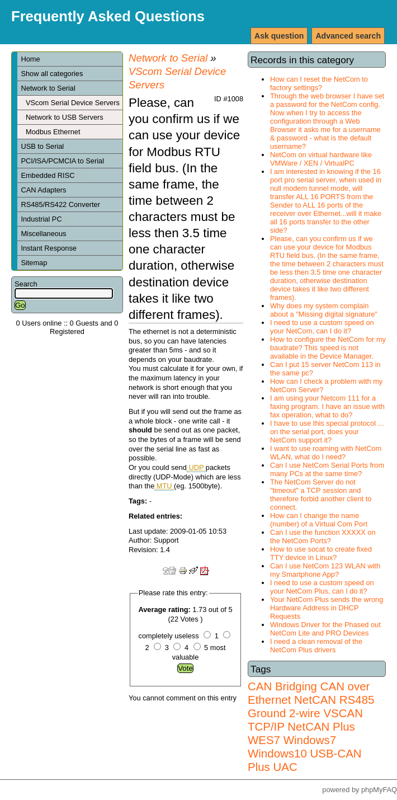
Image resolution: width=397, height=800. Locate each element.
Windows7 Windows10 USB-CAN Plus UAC (305, 753)
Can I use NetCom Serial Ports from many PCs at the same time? (327, 469)
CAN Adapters (43, 190)
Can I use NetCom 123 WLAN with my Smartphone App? (325, 570)
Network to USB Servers (64, 117)
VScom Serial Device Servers (73, 102)
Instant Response (49, 248)
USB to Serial (42, 146)
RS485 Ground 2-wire (311, 706)
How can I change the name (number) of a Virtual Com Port (318, 519)
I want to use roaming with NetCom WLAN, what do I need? (325, 452)
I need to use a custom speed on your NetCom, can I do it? (322, 326)
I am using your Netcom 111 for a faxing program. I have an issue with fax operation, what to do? (327, 406)
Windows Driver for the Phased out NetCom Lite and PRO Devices (325, 628)
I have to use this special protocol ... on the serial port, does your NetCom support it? (327, 431)
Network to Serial (48, 88)
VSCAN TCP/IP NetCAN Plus (305, 720)
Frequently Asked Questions (108, 16)
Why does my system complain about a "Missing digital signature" (323, 310)
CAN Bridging (282, 686)
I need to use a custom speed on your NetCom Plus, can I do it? (322, 586)
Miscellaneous (43, 233)
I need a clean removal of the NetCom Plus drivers (316, 645)
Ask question (279, 35)
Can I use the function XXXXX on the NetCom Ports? (323, 536)
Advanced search (348, 35)
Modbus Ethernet (53, 132)
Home (30, 59)
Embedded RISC (52, 175)
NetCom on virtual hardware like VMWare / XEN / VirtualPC (321, 158)
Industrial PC (45, 219)
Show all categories (52, 73)
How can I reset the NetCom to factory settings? (319, 83)
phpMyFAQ (379, 789)
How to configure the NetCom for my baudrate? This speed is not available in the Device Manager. (328, 347)
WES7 (264, 739)
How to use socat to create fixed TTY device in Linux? (321, 553)
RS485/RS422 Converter (60, 204)
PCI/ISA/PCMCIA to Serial (62, 161)
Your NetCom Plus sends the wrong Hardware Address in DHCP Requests (326, 607)
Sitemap (34, 262)
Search (26, 284)
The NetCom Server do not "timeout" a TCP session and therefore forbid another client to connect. (320, 494)
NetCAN (315, 699)
